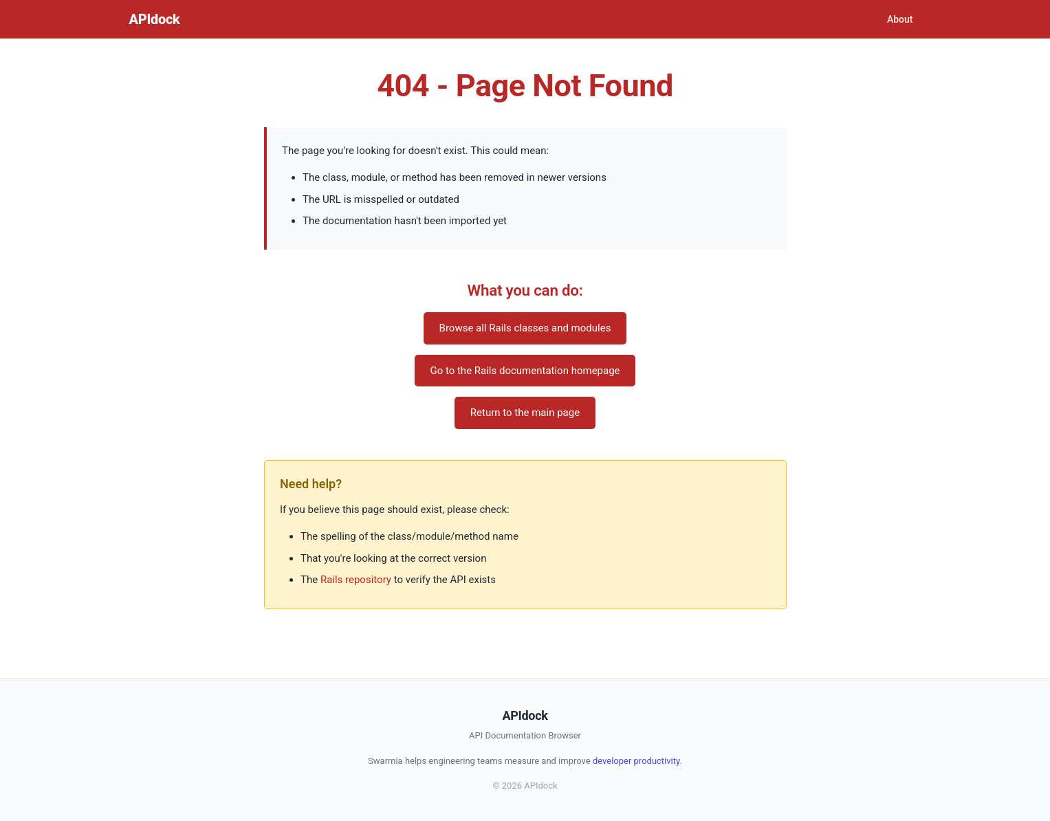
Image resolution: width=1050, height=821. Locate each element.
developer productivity (636, 761)
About (900, 19)
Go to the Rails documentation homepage (525, 370)
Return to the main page (525, 412)
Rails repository (355, 579)
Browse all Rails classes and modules (525, 328)
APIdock (154, 19)
